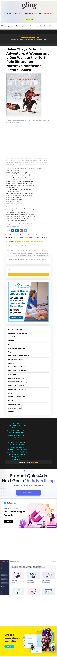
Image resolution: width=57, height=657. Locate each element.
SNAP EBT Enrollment (12, 187)
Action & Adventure (15, 329)
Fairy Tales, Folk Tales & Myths (18, 382)
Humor (10, 400)
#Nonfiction (8, 237)
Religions (11, 412)
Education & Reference (16, 378)
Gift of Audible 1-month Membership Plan (19, 184)
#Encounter (31, 235)
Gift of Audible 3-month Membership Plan (19, 180)
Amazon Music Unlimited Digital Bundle (18, 218)
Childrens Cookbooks (15, 359)
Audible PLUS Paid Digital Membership (18, 178)
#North (15, 237)
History (10, 393)
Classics (11, 363)
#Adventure (12, 235)
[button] (28, 45)
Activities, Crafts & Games (17, 333)
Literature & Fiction (14, 404)
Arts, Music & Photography (17, 348)
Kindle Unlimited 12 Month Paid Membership (20, 185)
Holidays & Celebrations (16, 397)
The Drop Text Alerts (12, 191)
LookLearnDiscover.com (28, 37)
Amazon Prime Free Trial (14, 201)
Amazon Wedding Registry (14, 199)
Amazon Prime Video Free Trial (16, 220)
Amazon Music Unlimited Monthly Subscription (20, 216)
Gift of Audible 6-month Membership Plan (19, 182)
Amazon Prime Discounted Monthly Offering (20, 209)
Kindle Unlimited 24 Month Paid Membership (20, 176)
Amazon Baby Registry (13, 197)
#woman (44, 237)
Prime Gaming (10, 207)
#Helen (38, 235)
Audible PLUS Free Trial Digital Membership (19, 189)
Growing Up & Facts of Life (17, 389)
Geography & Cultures (16, 385)
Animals (11, 341)
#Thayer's (32, 237)
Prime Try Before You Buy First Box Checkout (20, 215)
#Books (25, 235)
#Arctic (19, 235)
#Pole (26, 237)
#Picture (21, 237)
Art (9, 344)
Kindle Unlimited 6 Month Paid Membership (19, 193)
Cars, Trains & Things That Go (18, 356)
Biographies (19, 241)
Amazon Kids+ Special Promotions (17, 213)
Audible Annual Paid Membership (16, 172)
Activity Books (13, 337)
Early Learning (13, 374)
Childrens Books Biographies (33, 241)
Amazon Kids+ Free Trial (13, 211)
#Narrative (44, 235)
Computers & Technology (17, 371)
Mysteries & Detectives (16, 408)
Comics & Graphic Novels (17, 367)
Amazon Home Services (14, 205)
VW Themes (35, 462)
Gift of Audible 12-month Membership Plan (19, 174)
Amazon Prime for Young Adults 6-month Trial (20, 195)
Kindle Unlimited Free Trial (14, 203)
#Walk (38, 237)
